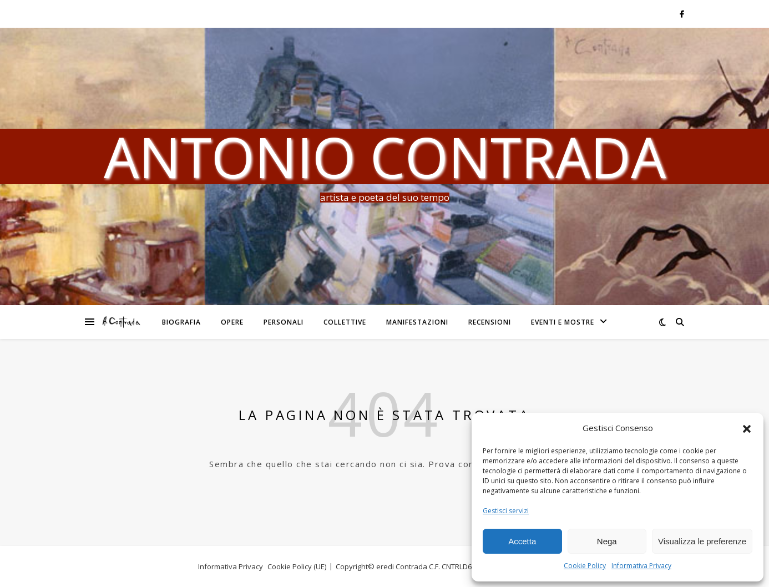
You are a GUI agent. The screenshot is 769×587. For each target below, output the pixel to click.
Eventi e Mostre (562, 322)
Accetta (522, 541)
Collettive (344, 322)
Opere (232, 322)
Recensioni (489, 322)
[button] (746, 428)
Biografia (181, 322)
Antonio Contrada (385, 156)
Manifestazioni (417, 322)
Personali (283, 322)
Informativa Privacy (641, 565)
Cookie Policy (585, 565)
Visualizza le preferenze (702, 541)
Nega (607, 541)
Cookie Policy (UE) (296, 566)
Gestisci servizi (506, 510)
